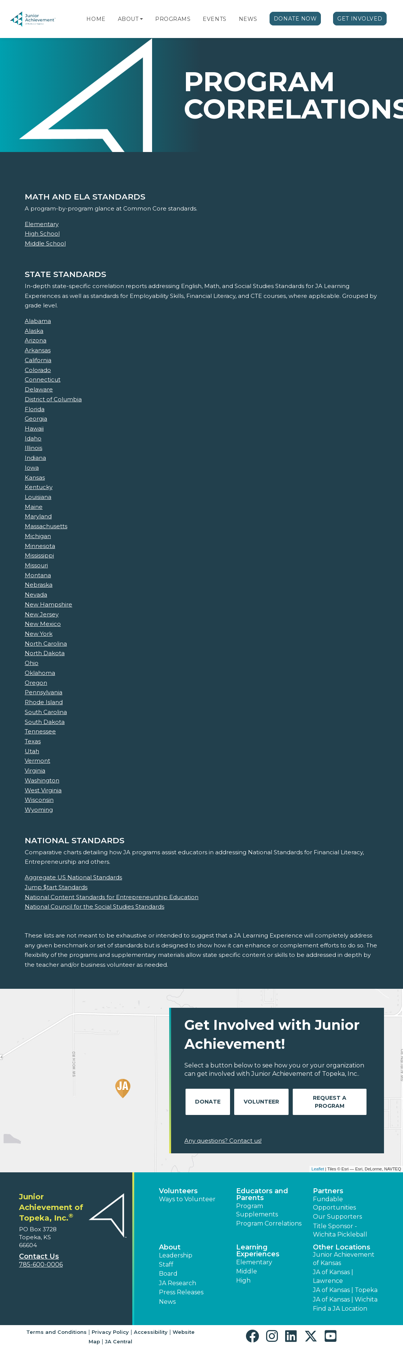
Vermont (37, 760)
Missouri (36, 565)
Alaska (34, 330)
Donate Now (295, 18)
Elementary (42, 224)
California (38, 360)
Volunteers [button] (178, 1191)
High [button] (243, 1280)
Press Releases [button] (181, 1292)
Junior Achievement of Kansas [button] (343, 1259)
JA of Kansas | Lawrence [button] (333, 1276)
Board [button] (168, 1273)
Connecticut (42, 379)
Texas (33, 741)
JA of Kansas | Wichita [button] (345, 1299)
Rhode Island (44, 702)
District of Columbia (53, 399)
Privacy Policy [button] (110, 1332)
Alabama (38, 321)
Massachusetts (46, 526)
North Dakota (45, 653)
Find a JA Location (340, 1308)
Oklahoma (40, 672)
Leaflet (317, 1169)
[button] (141, 19)
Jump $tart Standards (56, 887)
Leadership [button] (175, 1255)
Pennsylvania (43, 692)
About (128, 19)
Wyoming (39, 809)
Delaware (39, 389)
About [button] (170, 1247)
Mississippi (39, 555)
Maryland (38, 516)
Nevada (36, 594)
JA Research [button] (177, 1283)
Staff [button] (166, 1264)
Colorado (38, 370)
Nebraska (38, 584)
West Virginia (43, 790)
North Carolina (46, 643)
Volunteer (261, 1101)
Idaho (33, 438)
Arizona (35, 340)
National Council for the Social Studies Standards (94, 906)
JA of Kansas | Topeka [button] (345, 1290)
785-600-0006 (41, 1264)
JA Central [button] (118, 1341)
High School (42, 233)
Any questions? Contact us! (223, 1140)
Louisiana (38, 496)
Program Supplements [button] (257, 1210)
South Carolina (46, 712)
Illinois (33, 447)
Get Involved (359, 18)
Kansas (35, 477)
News (248, 19)
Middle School (45, 243)
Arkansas (38, 350)
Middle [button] (246, 1271)
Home (95, 19)
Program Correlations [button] (268, 1223)
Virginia (35, 770)
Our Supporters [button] (337, 1216)
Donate (208, 1101)
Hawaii (34, 428)
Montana (38, 575)
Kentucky (38, 487)
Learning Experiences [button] (257, 1250)
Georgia (36, 418)
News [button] (167, 1301)
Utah (32, 751)
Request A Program (329, 1101)
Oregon (36, 682)
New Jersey (42, 614)
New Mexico (43, 623)
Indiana (35, 457)
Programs (172, 19)
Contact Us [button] (39, 1256)
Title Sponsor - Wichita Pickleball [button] (340, 1230)
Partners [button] (328, 1191)
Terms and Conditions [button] (56, 1332)
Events (214, 19)
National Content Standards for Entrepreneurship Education (111, 897)
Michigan (38, 536)
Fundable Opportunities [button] (334, 1203)
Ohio (31, 663)
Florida (34, 409)
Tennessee (40, 731)
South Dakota (45, 721)
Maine (34, 506)
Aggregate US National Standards (73, 877)
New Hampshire (48, 604)
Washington (42, 780)
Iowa (32, 467)
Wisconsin (39, 799)
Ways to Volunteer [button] (187, 1199)
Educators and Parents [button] (262, 1194)
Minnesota (40, 545)
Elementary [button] (254, 1262)
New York (38, 633)
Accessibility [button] (151, 1332)
